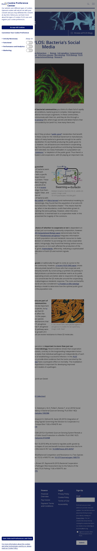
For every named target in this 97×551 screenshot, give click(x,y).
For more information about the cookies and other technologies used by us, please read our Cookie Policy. (16, 546)
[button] (9, 39)
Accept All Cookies (17, 27)
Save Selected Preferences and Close (17, 538)
